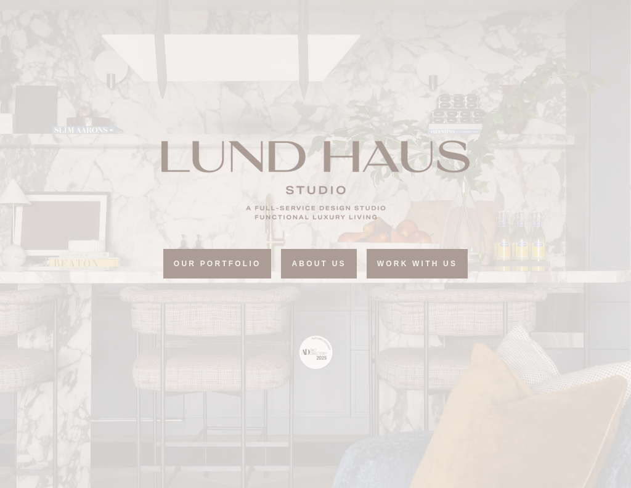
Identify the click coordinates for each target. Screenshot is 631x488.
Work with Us (417, 263)
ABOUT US (318, 263)
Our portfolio (217, 263)
